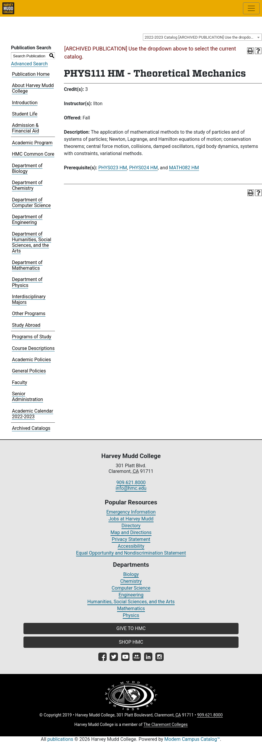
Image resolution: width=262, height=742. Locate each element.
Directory (131, 525)
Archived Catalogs (31, 428)
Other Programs (28, 313)
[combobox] (202, 37)
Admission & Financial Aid (25, 128)
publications (60, 739)
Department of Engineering (27, 219)
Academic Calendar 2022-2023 (32, 413)
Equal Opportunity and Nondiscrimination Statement (131, 553)
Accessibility (131, 546)
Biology (131, 574)
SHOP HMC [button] (131, 642)
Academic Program (32, 143)
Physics (131, 615)
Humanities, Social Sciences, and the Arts (131, 601)
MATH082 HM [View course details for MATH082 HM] (184, 167)
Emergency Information (131, 512)
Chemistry (131, 581)
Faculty (19, 382)
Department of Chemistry (27, 185)
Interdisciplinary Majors (28, 299)
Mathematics (131, 608)
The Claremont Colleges (165, 724)
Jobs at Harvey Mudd (130, 519)
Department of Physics (27, 282)
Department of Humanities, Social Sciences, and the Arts (31, 242)
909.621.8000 (131, 482)
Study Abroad (26, 325)
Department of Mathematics (27, 265)
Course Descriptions (33, 348)
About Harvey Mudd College (33, 88)
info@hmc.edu (131, 488)
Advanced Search (29, 64)
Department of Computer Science (31, 202)
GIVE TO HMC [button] (131, 628)
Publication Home (31, 74)
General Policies (29, 371)
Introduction (24, 102)
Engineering (131, 595)
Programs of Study (31, 337)
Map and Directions (131, 532)
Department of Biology (27, 168)
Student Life (24, 114)
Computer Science (131, 588)
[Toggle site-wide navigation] (251, 8)
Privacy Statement (131, 539)
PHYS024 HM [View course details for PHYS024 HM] (143, 167)
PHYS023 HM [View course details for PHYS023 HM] (112, 167)
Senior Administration (27, 396)
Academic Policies (31, 359)
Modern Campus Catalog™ (192, 739)
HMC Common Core (33, 154)
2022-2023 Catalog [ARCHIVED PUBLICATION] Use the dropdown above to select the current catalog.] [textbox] (203, 37)
